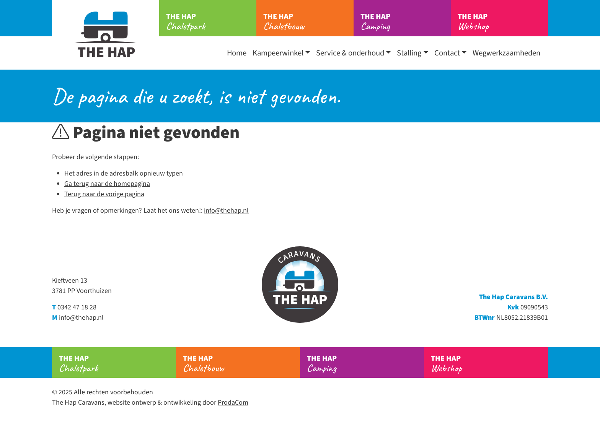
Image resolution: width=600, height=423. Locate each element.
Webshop (503, 22)
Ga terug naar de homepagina (107, 184)
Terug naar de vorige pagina (104, 194)
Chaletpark (211, 22)
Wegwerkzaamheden (506, 53)
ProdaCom (233, 402)
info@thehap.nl (226, 210)
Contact (447, 53)
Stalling (409, 53)
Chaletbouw (308, 22)
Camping (405, 22)
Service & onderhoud (350, 53)
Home (236, 53)
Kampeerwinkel (278, 53)
